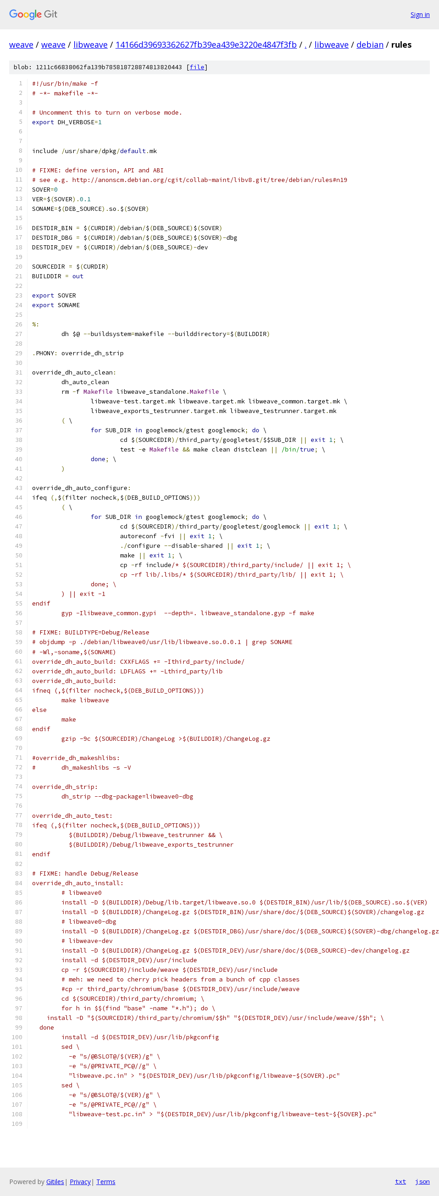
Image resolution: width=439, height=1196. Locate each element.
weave (21, 44)
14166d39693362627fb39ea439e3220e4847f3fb (206, 44)
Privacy (80, 1181)
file (197, 67)
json (422, 1181)
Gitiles (55, 1181)
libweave (90, 44)
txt (400, 1181)
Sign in (420, 14)
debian (370, 44)
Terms (105, 1181)
